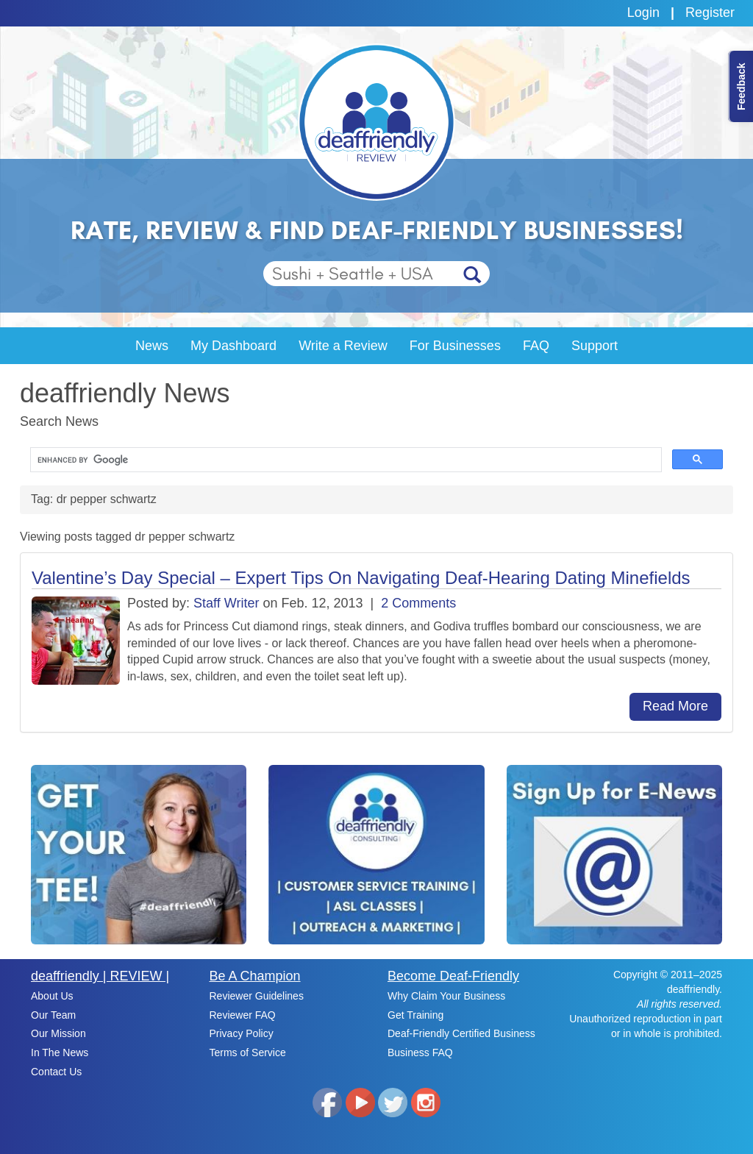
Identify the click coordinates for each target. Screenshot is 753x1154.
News (151, 345)
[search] (345, 460)
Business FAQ (420, 1052)
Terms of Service (248, 1052)
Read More (675, 706)
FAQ (536, 345)
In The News (59, 1052)
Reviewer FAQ (243, 1015)
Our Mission (58, 1033)
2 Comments (418, 603)
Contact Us (56, 1072)
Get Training (415, 1015)
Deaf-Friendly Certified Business (461, 1033)
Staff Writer (226, 603)
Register (710, 12)
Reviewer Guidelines (257, 996)
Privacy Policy (242, 1033)
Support (594, 345)
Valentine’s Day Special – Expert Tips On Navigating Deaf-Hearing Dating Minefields (361, 578)
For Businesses (455, 345)
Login (643, 12)
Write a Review (343, 345)
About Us (52, 996)
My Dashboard (233, 345)
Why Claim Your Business (446, 996)
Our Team (53, 1015)
